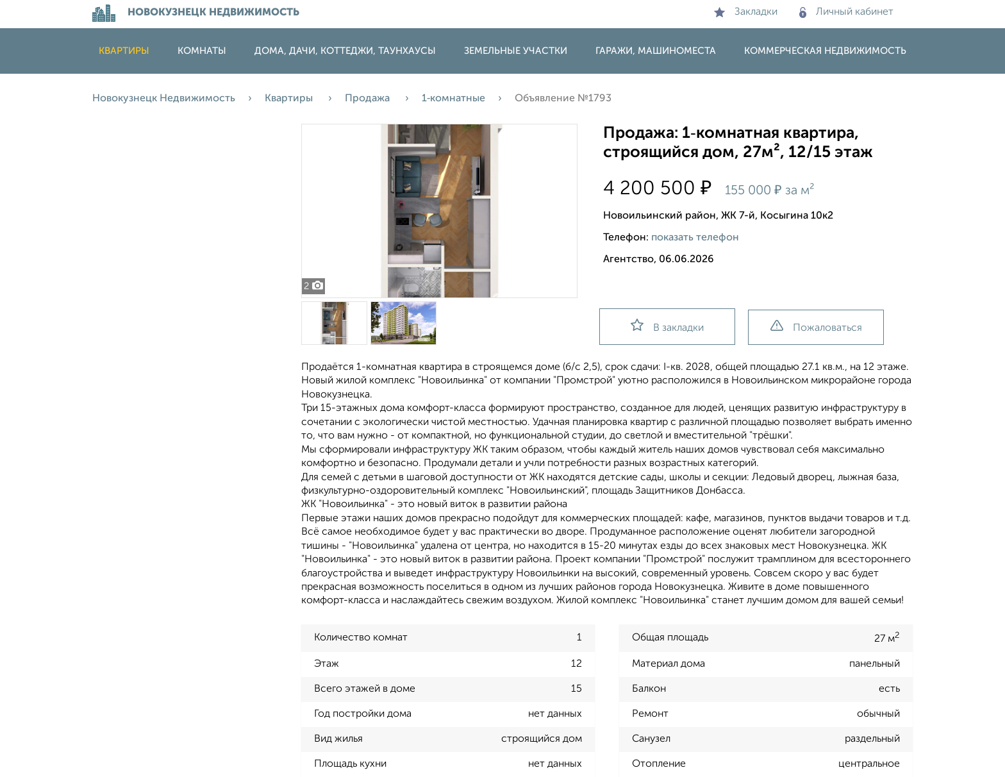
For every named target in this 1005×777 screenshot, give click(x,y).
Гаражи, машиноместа (655, 51)
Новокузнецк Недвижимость (163, 99)
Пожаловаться (816, 326)
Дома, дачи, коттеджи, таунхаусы (345, 51)
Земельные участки (515, 51)
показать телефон (695, 238)
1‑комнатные (453, 99)
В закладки (667, 326)
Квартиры (124, 51)
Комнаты (202, 51)
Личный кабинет (846, 12)
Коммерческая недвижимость (825, 51)
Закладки (745, 12)
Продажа (368, 99)
